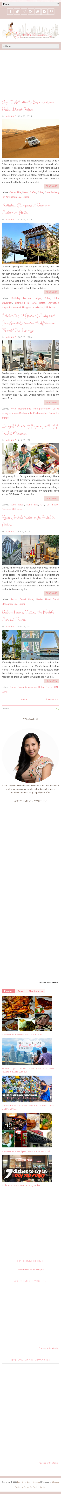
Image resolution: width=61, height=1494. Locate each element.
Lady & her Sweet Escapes (28, 1482)
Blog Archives (36, 991)
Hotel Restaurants (21, 408)
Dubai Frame (45, 687)
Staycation (53, 303)
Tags (20, 991)
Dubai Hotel (27, 599)
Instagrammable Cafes (46, 408)
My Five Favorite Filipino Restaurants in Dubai (26, 1151)
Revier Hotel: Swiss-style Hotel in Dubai (28, 521)
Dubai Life (32, 504)
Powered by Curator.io (48, 983)
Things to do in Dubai (32, 307)
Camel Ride (15, 192)
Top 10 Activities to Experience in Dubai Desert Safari (27, 106)
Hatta (42, 303)
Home (24, 699)
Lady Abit (10, 116)
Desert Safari (29, 192)
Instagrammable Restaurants (17, 413)
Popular (8, 991)
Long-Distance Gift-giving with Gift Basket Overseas (30, 430)
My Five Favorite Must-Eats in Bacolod (22, 1034)
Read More (51, 186)
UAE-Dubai (23, 197)
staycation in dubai (11, 307)
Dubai (40, 192)
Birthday (16, 298)
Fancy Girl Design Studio (34, 1487)
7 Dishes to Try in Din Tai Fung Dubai (21, 1185)
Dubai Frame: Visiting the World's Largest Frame (28, 616)
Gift (42, 504)
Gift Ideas (17, 509)
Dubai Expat (17, 504)
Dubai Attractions (27, 687)
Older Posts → (51, 699)
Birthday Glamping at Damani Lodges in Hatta (25, 209)
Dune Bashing (52, 192)
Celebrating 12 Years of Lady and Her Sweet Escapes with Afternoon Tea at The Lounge (28, 323)
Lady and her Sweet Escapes (30, 1269)
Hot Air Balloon (9, 197)
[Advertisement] (30, 74)
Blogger (55, 1482)
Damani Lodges (32, 298)
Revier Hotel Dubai (47, 599)
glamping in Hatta (26, 303)
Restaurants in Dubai (44, 413)
